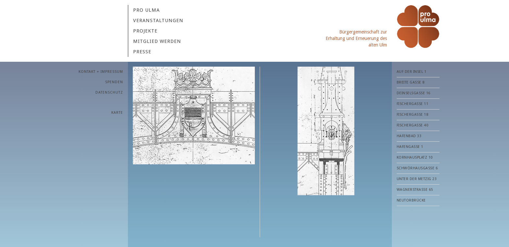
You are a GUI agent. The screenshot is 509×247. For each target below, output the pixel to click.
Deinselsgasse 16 (413, 93)
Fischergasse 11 (412, 104)
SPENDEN (114, 82)
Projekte (145, 31)
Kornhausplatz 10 (415, 157)
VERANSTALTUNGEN (158, 20)
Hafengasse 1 (410, 147)
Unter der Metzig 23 (417, 179)
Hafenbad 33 (409, 136)
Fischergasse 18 (412, 114)
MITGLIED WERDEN (157, 41)
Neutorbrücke (411, 200)
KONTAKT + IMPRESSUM (101, 72)
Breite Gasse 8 (411, 82)
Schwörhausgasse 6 (417, 168)
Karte (117, 112)
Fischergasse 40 (412, 125)
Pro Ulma (146, 10)
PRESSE (142, 52)
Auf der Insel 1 (412, 72)
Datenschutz (109, 92)
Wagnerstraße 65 (415, 190)
